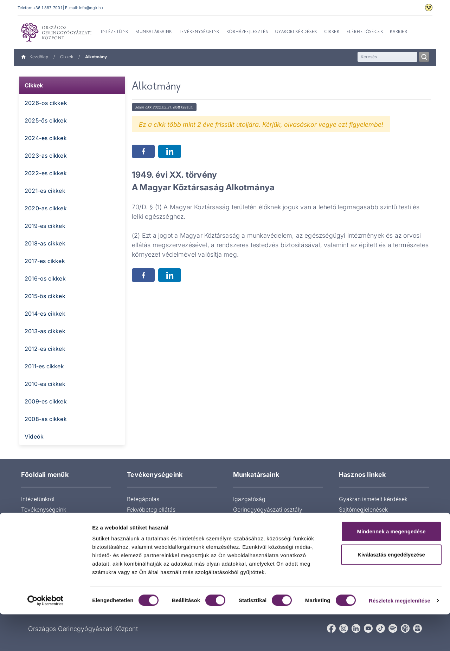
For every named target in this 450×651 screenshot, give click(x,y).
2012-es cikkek (45, 348)
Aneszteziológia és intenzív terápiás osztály (268, 534)
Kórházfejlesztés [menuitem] (247, 32)
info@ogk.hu (91, 7)
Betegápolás (143, 498)
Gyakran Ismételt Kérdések (55, 541)
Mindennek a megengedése (391, 568)
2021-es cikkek (45, 190)
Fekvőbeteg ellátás (151, 509)
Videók (34, 436)
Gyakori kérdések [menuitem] (296, 32)
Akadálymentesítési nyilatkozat (379, 530)
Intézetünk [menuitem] (114, 32)
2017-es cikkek (45, 260)
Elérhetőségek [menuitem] (365, 32)
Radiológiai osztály (151, 530)
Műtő (239, 548)
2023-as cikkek (46, 155)
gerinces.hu (354, 520)
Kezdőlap (34, 56)
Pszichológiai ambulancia (160, 541)
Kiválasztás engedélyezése (391, 591)
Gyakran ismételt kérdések (373, 498)
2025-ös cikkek (46, 120)
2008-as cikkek (46, 418)
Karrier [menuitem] (398, 32)
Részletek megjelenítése (399, 637)
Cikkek (66, 56)
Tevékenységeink (43, 509)
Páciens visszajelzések (368, 541)
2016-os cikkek (45, 278)
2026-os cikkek (46, 102)
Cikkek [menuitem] (332, 32)
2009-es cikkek (46, 401)
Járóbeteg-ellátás (150, 520)
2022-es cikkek (46, 173)
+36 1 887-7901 (47, 7)
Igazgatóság (249, 498)
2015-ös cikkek (45, 296)
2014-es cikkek (45, 313)
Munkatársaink (40, 520)
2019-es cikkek (45, 225)
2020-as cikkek (46, 208)
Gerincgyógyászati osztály (267, 509)
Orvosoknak (36, 530)
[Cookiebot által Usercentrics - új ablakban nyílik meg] (45, 637)
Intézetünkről (37, 498)
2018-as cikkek (45, 243)
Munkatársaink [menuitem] (153, 32)
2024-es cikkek (46, 138)
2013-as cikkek (45, 331)
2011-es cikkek (44, 366)
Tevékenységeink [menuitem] (199, 32)
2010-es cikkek (45, 383)
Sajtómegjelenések (363, 509)
